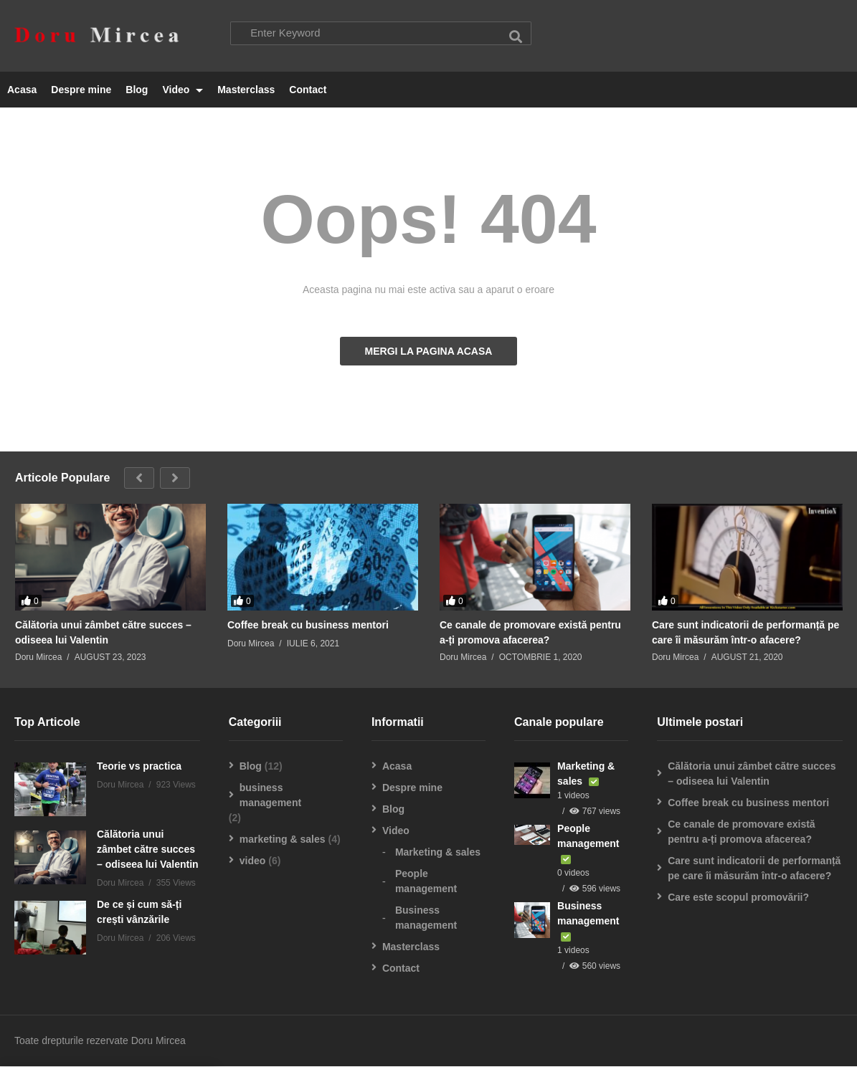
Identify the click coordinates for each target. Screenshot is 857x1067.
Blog (137, 90)
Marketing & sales (437, 852)
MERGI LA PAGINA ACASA (429, 352)
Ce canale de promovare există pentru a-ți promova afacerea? (530, 633)
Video (182, 90)
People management (426, 882)
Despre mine (81, 90)
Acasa (22, 90)
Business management (426, 918)
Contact (307, 90)
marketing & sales (283, 840)
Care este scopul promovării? (738, 898)
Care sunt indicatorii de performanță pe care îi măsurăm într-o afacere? (745, 633)
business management (270, 796)
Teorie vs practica (139, 766)
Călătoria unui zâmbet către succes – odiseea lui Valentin (103, 633)
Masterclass (246, 90)
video (253, 861)
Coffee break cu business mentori (308, 625)
